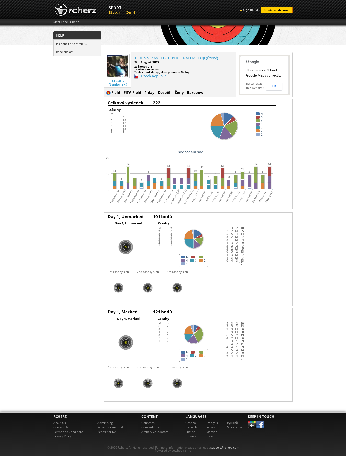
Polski (210, 436)
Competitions (150, 427)
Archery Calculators (154, 432)
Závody (114, 12)
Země (130, 12)
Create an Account (277, 10)
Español (190, 436)
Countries (148, 423)
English (190, 432)
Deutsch (191, 427)
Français (212, 423)
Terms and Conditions (68, 432)
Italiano (211, 427)
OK (274, 86)
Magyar (211, 432)
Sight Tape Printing (66, 21)
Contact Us (60, 427)
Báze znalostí (65, 52)
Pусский (232, 423)
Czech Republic (153, 75)
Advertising (105, 423)
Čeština (190, 423)
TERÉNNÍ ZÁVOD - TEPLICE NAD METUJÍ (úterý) (176, 58)
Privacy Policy (62, 436)
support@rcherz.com (224, 447)
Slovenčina (234, 427)
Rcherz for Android (110, 427)
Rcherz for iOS (107, 432)
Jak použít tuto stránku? (71, 44)
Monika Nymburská (118, 83)
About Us (59, 423)
